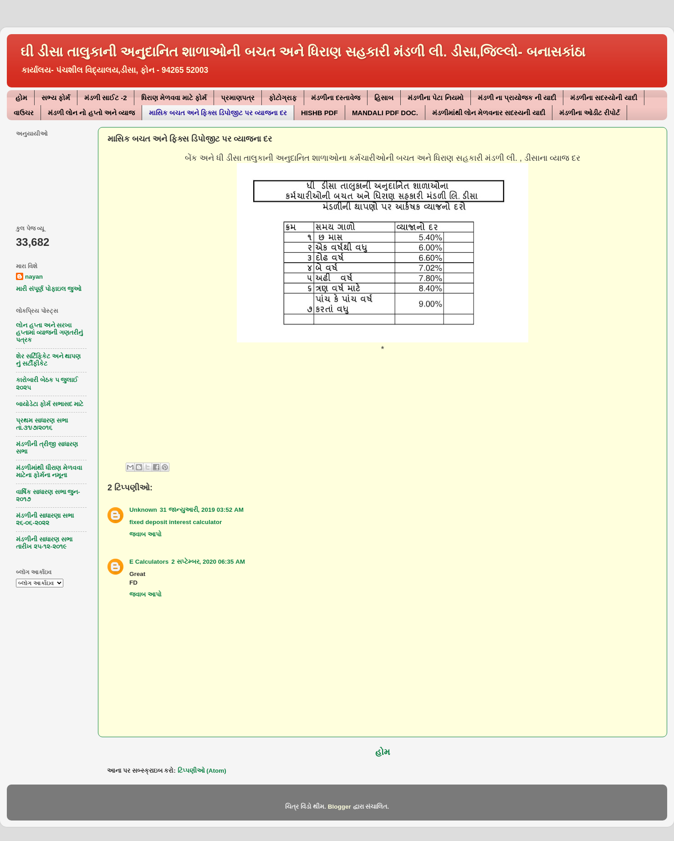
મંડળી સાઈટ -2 (105, 98)
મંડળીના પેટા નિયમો (435, 98)
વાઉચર (24, 113)
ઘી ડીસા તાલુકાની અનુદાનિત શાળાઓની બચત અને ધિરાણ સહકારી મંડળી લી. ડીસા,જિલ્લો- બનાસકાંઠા (302, 51)
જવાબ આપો (145, 534)
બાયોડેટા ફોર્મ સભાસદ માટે (49, 404)
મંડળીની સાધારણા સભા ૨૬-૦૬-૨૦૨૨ (45, 519)
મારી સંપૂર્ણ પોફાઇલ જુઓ (49, 288)
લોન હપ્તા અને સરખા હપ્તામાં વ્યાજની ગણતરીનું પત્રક (49, 332)
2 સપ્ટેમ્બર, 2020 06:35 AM (208, 561)
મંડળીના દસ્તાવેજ (335, 98)
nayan (34, 276)
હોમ (21, 98)
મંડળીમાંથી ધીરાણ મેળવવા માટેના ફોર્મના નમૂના (49, 471)
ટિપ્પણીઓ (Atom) (202, 770)
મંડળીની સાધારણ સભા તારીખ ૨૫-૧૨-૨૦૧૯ (44, 543)
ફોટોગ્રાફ (283, 98)
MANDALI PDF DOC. (385, 113)
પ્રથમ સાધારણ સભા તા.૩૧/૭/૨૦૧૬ (42, 424)
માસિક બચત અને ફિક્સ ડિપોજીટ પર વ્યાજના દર (218, 113)
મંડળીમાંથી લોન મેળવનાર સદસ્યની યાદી (488, 113)
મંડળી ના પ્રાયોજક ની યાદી (517, 98)
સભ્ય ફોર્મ (55, 98)
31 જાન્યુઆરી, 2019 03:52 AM (202, 509)
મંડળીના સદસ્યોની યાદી (603, 98)
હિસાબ (383, 98)
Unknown (143, 509)
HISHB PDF (319, 113)
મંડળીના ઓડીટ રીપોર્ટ (589, 113)
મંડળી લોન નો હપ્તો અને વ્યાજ (91, 113)
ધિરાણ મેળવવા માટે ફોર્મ (174, 98)
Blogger (339, 806)
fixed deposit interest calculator (175, 522)
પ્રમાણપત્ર (238, 98)
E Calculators (148, 561)
